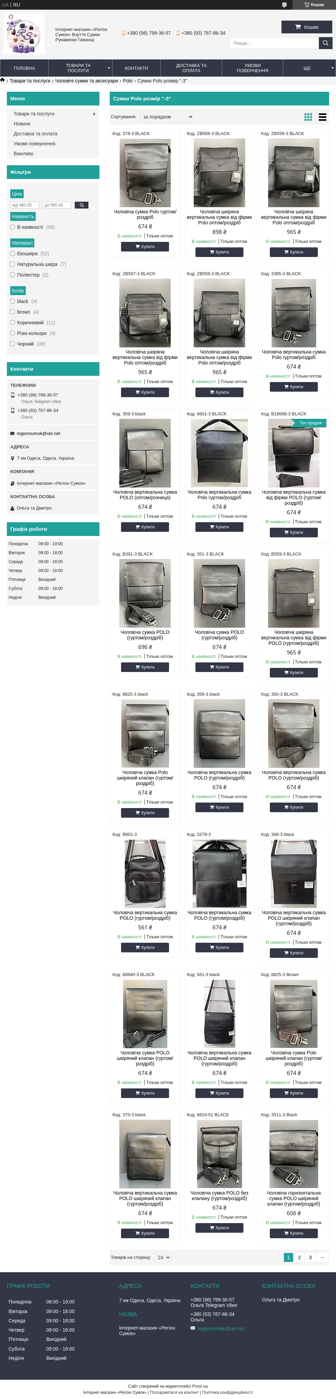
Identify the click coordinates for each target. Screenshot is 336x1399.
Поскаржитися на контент (174, 1392)
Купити (147, 246)
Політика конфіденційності (227, 1392)
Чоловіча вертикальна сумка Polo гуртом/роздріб (294, 354)
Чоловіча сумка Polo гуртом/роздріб (145, 214)
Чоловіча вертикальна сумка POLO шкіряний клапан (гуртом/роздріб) (294, 918)
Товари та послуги (78, 68)
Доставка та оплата (191, 68)
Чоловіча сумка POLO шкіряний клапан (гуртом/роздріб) (145, 1058)
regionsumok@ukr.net (38, 433)
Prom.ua (200, 1386)
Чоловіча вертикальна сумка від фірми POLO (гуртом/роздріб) (294, 497)
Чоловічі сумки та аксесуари (86, 80)
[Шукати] (326, 43)
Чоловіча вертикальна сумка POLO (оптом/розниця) (145, 494)
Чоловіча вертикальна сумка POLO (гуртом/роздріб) (219, 775)
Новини (22, 123)
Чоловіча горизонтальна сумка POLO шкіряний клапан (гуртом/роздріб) (294, 1198)
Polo (128, 80)
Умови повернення (252, 68)
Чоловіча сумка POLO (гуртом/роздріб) (145, 634)
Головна (24, 68)
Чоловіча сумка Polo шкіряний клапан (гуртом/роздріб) (145, 778)
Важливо (24, 153)
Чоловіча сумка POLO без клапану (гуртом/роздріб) (220, 1195)
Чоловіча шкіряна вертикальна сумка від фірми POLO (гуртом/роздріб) (293, 637)
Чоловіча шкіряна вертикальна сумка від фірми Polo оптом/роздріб (219, 217)
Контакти (136, 68)
